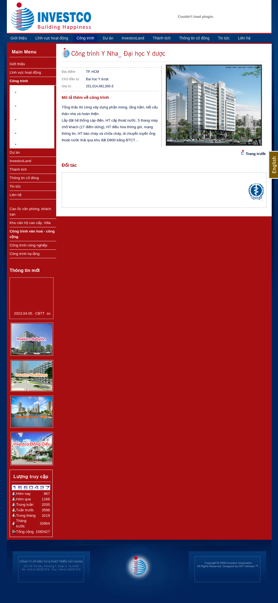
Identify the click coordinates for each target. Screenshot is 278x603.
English (273, 165)
